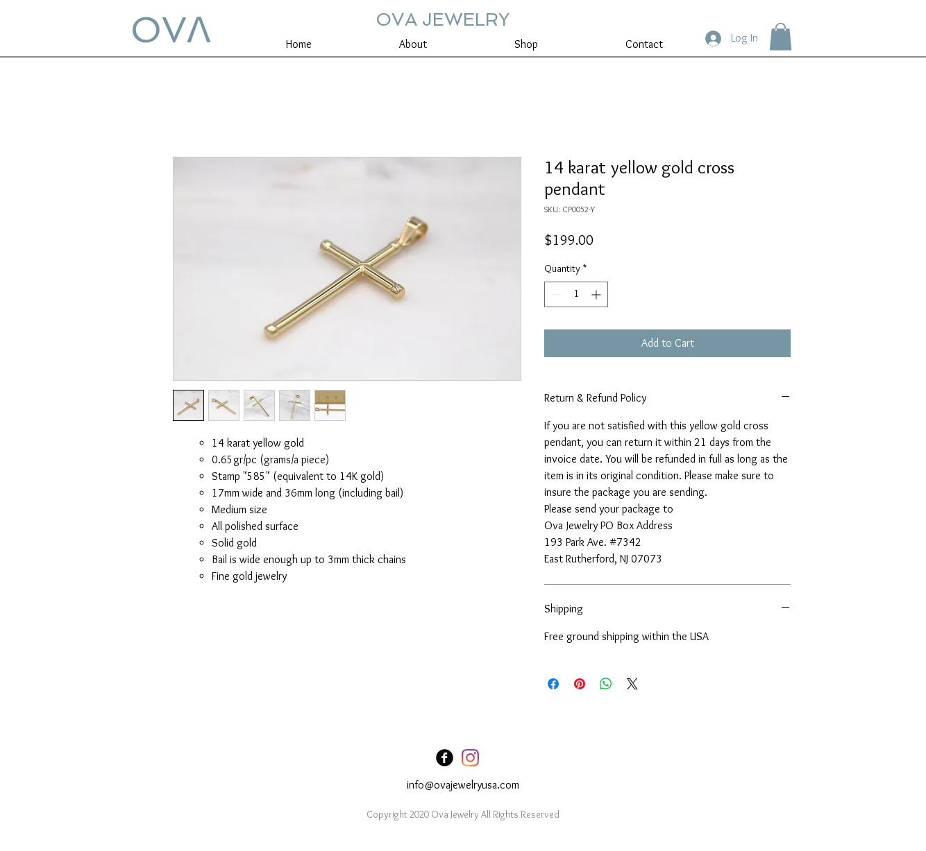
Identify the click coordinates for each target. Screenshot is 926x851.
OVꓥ (171, 30)
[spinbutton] (576, 294)
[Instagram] (470, 757)
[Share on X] (632, 684)
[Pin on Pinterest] (579, 684)
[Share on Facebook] (553, 684)
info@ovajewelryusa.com (463, 784)
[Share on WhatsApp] (606, 684)
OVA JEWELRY (443, 19)
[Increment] (597, 294)
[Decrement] (555, 294)
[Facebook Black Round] (444, 757)
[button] (780, 36)
